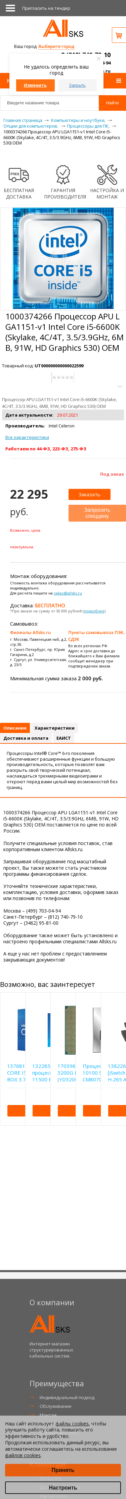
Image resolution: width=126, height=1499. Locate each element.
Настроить (63, 1488)
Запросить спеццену (97, 513)
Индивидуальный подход (67, 1397)
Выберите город (56, 46)
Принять (63, 1470)
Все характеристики (27, 437)
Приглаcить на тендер (46, 8)
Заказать (89, 494)
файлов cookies (23, 1455)
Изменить (35, 85)
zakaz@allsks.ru (68, 593)
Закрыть (77, 85)
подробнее (94, 610)
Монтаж (48, 1415)
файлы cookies (72, 1423)
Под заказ (112, 474)
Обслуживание (56, 1406)
